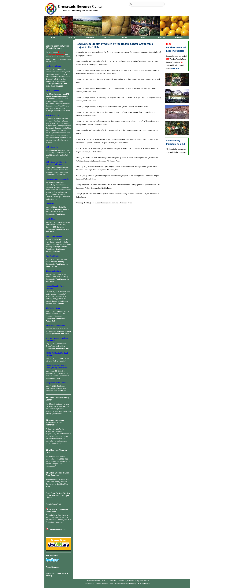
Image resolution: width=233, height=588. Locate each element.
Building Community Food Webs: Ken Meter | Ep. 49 (57, 264)
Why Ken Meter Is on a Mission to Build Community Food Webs (57, 211)
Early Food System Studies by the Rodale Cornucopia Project (58, 495)
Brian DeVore (51, 167)
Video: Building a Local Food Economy (57, 474)
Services (107, 37)
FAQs (143, 37)
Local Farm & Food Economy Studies (176, 47)
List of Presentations (56, 530)
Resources (161, 37)
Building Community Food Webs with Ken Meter (57, 279)
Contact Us (179, 37)
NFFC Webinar (58, 303)
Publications (89, 37)
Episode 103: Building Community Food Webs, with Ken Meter (57, 229)
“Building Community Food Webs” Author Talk (56, 318)
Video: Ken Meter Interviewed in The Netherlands (55, 422)
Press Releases (53, 567)
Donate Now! (58, 540)
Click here (175, 68)
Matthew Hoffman (61, 121)
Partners (125, 37)
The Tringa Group (143, 583)
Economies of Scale (54, 194)
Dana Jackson (51, 150)
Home (53, 37)
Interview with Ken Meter (56, 391)
